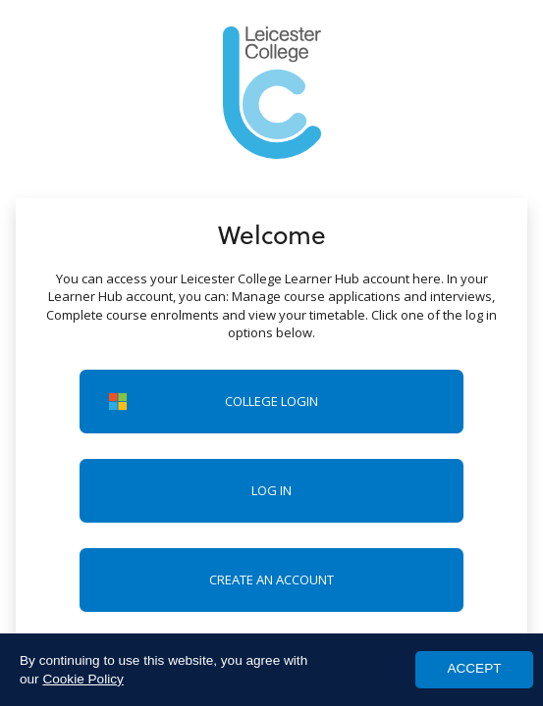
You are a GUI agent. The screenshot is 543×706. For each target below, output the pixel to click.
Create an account (271, 579)
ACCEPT (474, 668)
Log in (271, 490)
